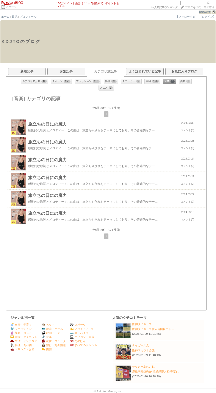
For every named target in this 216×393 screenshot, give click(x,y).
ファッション (21, 328)
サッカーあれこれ (143, 366)
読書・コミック (54, 341)
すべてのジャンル (83, 345)
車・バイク (79, 333)
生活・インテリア (23, 341)
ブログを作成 (193, 7)
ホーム (5, 16)
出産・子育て (21, 324)
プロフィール (28, 16)
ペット (48, 324)
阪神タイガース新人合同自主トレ (153, 329)
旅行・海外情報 (54, 345)
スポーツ (11, 6)
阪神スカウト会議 (143, 350)
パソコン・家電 (82, 337)
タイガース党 (140, 345)
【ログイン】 (207, 16)
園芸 (47, 349)
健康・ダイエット (23, 337)
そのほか (78, 341)
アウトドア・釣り (83, 328)
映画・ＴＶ (51, 333)
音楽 (47, 337)
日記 (14, 16)
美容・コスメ (21, 333)
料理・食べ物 (21, 345)
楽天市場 (209, 7)
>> (164, 7)
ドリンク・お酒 (22, 349)
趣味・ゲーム (52, 328)
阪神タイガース (142, 324)
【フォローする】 (187, 16)
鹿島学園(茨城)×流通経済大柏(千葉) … (156, 371)
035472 (205, 12)
